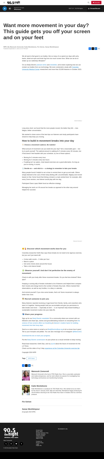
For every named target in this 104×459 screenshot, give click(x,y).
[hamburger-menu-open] (4, 2)
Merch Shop (39, 431)
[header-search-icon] (88, 2)
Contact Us (39, 441)
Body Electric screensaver (36, 340)
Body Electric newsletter (41, 318)
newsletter (53, 65)
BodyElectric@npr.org (55, 329)
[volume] (9, 9)
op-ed (53, 344)
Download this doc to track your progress (36, 336)
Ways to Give (39, 438)
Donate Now (39, 430)
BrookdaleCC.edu (63, 429)
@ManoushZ (77, 332)
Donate (97, 3)
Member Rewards (40, 434)
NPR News (31, 358)
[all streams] (94, 8)
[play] (4, 9)
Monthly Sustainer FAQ (42, 433)
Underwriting (39, 437)
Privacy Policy (39, 442)
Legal (37, 444)
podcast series (42, 65)
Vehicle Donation (40, 435)
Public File (39, 445)
